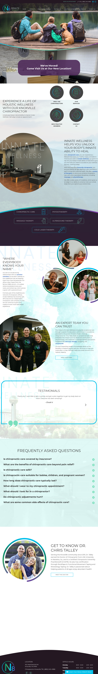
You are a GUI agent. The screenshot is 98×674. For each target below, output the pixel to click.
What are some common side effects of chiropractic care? (36, 489)
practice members (9, 266)
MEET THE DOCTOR (62, 561)
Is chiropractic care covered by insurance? (27, 446)
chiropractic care (65, 151)
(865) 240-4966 (86, 1)
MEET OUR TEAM (66, 344)
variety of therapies (74, 166)
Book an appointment (69, 1)
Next (85, 391)
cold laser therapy (71, 328)
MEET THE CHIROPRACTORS (57, 102)
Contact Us (92, 9)
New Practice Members (70, 9)
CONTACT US (76, 125)
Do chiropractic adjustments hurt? (23, 484)
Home (24, 9)
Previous (12, 391)
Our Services (57, 9)
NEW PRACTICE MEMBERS (56, 125)
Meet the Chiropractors (44, 9)
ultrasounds (59, 330)
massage (59, 170)
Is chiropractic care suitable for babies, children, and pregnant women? (44, 462)
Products (83, 9)
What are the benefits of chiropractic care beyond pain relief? (38, 451)
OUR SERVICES (76, 102)
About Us (31, 9)
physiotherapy (70, 170)
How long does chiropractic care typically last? (30, 467)
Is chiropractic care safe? (17, 456)
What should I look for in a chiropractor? (26, 478)
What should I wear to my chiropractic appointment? (33, 473)
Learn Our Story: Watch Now (79, 672)
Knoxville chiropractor (76, 162)
